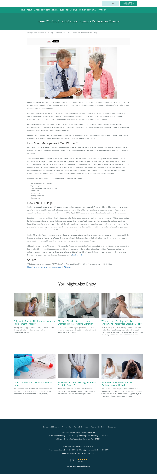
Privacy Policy (67, 427)
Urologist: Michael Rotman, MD (37, 33)
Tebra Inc (56, 427)
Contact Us (112, 427)
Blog (51, 33)
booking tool (77, 255)
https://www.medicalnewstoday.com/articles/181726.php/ (49, 267)
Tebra (88, 466)
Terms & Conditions (81, 427)
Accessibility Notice (98, 427)
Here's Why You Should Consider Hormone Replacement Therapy (76, 33)
